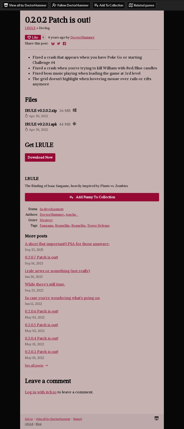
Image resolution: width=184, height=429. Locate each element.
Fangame (46, 226)
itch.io (29, 419)
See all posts (34, 365)
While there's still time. (45, 284)
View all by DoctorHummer (53, 419)
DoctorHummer (82, 37)
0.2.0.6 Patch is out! (41, 311)
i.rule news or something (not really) (57, 270)
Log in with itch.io (41, 392)
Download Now (40, 157)
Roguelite (78, 226)
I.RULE (30, 28)
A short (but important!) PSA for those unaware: (67, 243)
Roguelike (62, 226)
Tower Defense (98, 226)
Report (77, 419)
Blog (38, 424)
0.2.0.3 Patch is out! (41, 351)
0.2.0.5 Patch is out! (41, 324)
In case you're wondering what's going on (62, 297)
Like (33, 37)
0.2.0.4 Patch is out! (41, 338)
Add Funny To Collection (92, 197)
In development (51, 209)
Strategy (46, 220)
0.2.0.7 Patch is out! (41, 257)
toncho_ (72, 215)
